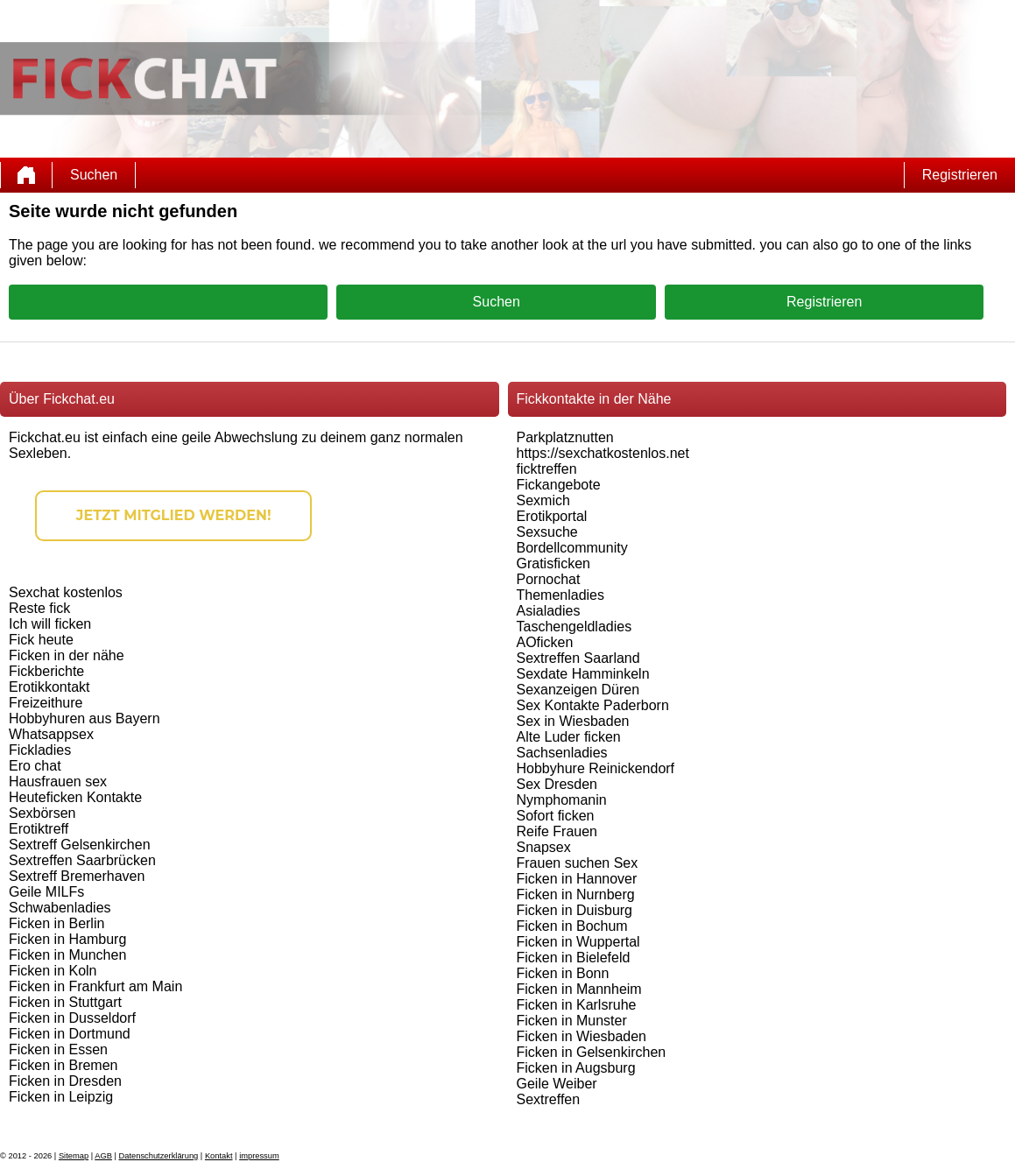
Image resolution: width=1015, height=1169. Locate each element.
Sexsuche (547, 532)
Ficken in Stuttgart (65, 1002)
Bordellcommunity (572, 547)
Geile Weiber (557, 1083)
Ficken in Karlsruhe (577, 1004)
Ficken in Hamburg (67, 939)
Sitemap (73, 1155)
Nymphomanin (562, 799)
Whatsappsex (51, 734)
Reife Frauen (557, 831)
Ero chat (35, 765)
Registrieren (959, 174)
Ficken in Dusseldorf (72, 1018)
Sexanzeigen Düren (578, 689)
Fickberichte (46, 671)
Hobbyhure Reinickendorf (596, 768)
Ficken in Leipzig (61, 1096)
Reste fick (39, 608)
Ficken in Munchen (67, 954)
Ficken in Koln (53, 970)
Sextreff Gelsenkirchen (80, 844)
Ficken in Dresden (65, 1081)
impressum (259, 1155)
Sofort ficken (556, 815)
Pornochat (549, 579)
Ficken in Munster (572, 1020)
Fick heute (41, 639)
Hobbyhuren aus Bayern (84, 718)
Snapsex (544, 847)
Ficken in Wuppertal (578, 941)
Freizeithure (45, 702)
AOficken (545, 642)
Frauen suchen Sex (577, 863)
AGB (103, 1155)
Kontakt (219, 1155)
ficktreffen (547, 468)
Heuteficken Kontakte (75, 797)
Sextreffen (549, 1099)
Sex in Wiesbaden (573, 721)
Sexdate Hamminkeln (583, 673)
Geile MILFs (46, 891)
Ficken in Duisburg (575, 910)
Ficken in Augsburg (576, 1067)
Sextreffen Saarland (578, 658)
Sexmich (543, 500)
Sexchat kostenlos (66, 592)
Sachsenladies (562, 752)
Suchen (93, 174)
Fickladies (40, 750)
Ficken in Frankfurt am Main (95, 986)
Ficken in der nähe (66, 655)
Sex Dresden (557, 784)
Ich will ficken (50, 623)
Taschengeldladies (574, 626)
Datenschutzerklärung (159, 1155)
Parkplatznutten (565, 437)
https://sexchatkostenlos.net (603, 453)
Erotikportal (552, 516)
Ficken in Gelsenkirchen (591, 1052)
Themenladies (561, 595)
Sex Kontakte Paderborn (593, 705)
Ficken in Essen (58, 1049)
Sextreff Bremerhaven (76, 876)
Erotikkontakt (49, 687)
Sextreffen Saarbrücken (82, 860)
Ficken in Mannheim (579, 989)
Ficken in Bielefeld (574, 957)
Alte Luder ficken (569, 736)
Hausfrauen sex (58, 781)
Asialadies (549, 610)
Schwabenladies (60, 907)
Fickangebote (559, 484)
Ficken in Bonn (563, 973)
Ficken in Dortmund (69, 1033)
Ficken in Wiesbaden (582, 1036)
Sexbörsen (42, 813)
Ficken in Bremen (63, 1065)
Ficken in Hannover (577, 878)
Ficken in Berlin (56, 923)
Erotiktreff (38, 828)
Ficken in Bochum (572, 926)
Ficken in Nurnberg (576, 894)
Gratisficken (553, 563)
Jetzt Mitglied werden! (173, 515)
